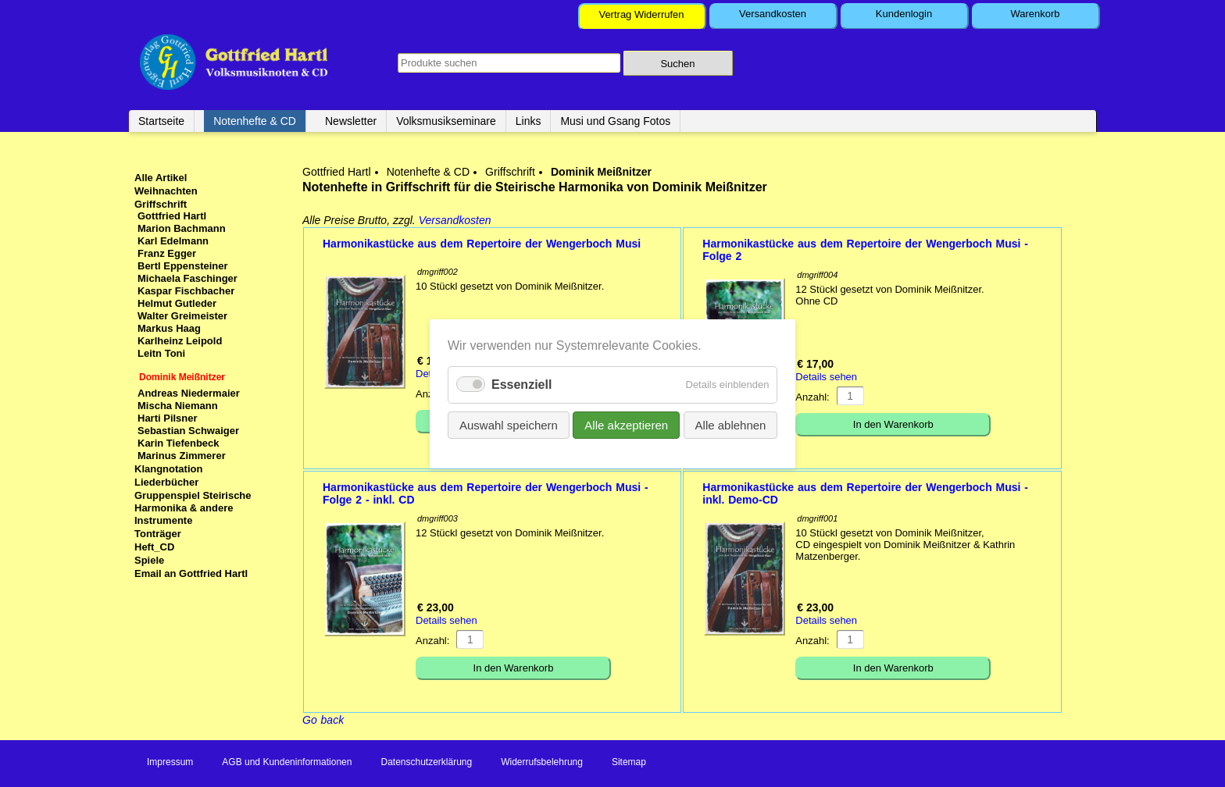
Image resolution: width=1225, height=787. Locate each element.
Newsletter (351, 121)
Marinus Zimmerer (182, 455)
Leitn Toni (161, 353)
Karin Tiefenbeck (179, 443)
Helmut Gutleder (177, 303)
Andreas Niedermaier (189, 393)
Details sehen (826, 377)
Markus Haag (169, 328)
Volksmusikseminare (446, 121)
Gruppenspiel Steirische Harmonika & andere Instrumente (193, 508)
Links (528, 121)
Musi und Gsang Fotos (615, 121)
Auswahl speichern (508, 424)
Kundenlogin (904, 14)
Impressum (170, 762)
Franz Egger (167, 253)
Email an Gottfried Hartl (191, 573)
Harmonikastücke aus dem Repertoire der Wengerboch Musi (482, 243)
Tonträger (157, 534)
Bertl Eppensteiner (183, 266)
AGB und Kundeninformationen (287, 762)
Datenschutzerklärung (426, 762)
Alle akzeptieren (626, 424)
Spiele (149, 560)
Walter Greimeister (182, 316)
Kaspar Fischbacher (186, 291)
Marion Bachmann (182, 228)
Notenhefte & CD (254, 121)
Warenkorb (1034, 14)
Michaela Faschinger (188, 278)
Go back (323, 720)
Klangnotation (168, 469)
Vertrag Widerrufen (641, 14)
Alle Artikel (160, 177)
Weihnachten (166, 191)
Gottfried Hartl (336, 172)
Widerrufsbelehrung (542, 762)
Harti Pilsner (168, 418)
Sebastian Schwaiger (188, 430)
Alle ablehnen (730, 424)
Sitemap (629, 762)
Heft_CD (154, 547)
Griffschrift (510, 172)
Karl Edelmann (173, 241)
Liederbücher (166, 482)
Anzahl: (812, 397)
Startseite (161, 121)
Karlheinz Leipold (180, 341)
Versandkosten (772, 14)
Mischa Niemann (178, 405)
